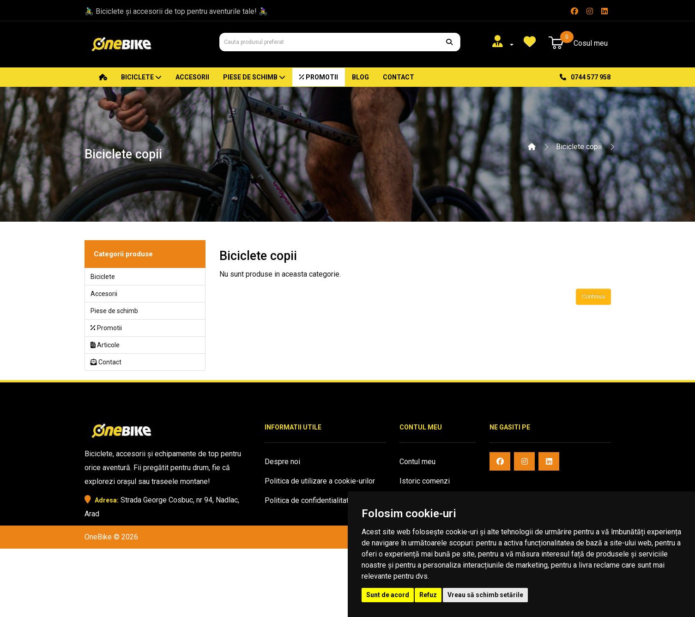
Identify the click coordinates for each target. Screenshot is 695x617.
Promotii (318, 77)
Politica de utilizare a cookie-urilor (320, 481)
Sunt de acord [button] (387, 595)
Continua (593, 296)
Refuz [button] (428, 595)
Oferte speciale (290, 539)
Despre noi (282, 461)
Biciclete (141, 77)
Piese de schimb (254, 77)
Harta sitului (284, 558)
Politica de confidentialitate (309, 500)
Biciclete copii (579, 146)
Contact (398, 77)
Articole (105, 345)
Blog (360, 77)
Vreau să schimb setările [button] (485, 595)
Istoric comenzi (424, 481)
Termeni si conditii (294, 519)
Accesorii (192, 77)
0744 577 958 (585, 77)
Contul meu (417, 461)
